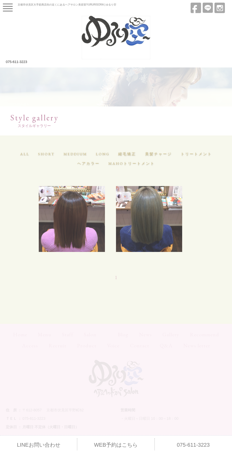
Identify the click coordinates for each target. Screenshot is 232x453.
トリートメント (196, 154)
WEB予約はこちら (116, 445)
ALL (24, 154)
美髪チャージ (158, 154)
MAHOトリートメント (131, 163)
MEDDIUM (75, 154)
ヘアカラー (88, 163)
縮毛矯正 (127, 154)
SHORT (46, 154)
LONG (102, 154)
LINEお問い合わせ (38, 445)
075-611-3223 (16, 62)
